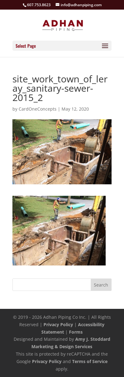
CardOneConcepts (38, 109)
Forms (76, 332)
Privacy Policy (58, 324)
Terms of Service (90, 361)
